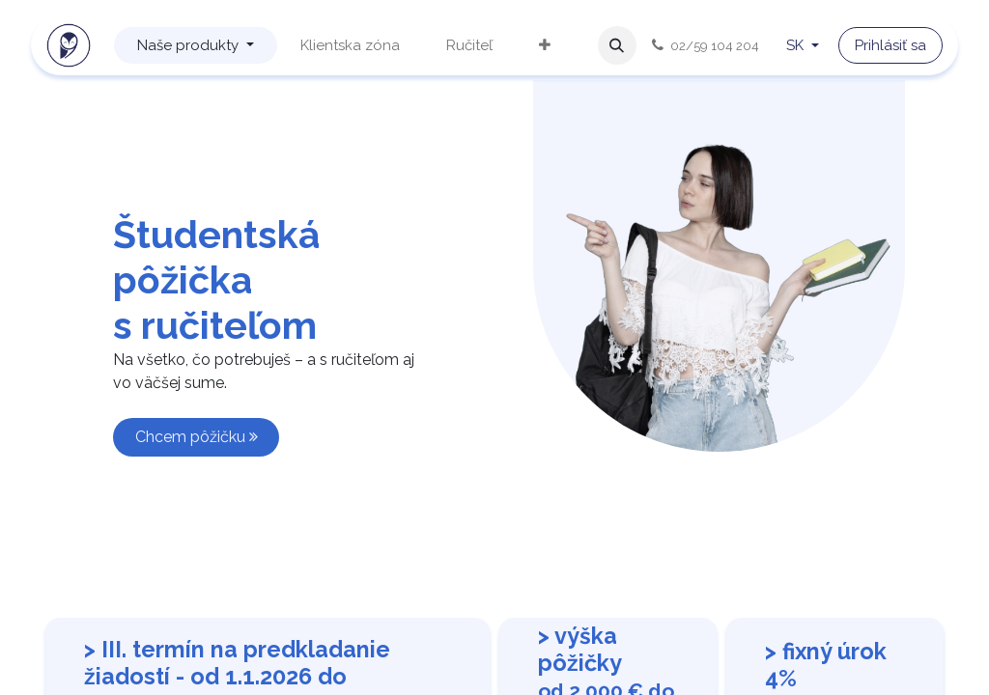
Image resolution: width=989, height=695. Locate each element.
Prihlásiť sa (890, 45)
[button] (617, 45)
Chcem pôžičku (196, 437)
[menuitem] (195, 46)
